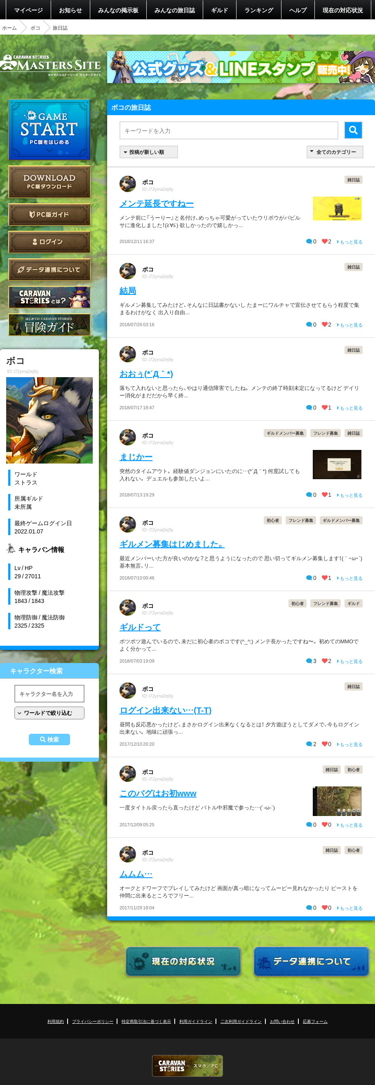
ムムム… (136, 873)
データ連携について (49, 269)
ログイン (49, 242)
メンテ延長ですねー (157, 203)
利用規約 (55, 1021)
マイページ (28, 10)
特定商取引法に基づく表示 (146, 1021)
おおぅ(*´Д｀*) (146, 373)
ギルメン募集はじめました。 (172, 543)
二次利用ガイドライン (241, 1021)
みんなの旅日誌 (175, 10)
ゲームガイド (49, 324)
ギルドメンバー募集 (285, 433)
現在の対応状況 (343, 10)
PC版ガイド (49, 214)
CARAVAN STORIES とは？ (49, 297)
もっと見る (350, 241)
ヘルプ (298, 10)
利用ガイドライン (195, 1021)
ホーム (9, 27)
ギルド (219, 10)
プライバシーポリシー (92, 1021)
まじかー (136, 456)
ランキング (258, 10)
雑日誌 (353, 179)
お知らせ (70, 10)
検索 (53, 739)
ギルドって (140, 627)
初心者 (273, 520)
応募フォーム (315, 1021)
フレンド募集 (325, 433)
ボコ (35, 27)
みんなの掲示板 (118, 10)
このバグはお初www (158, 793)
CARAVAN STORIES (187, 1066)
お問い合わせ (282, 1021)
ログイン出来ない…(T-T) (165, 710)
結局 (128, 290)
